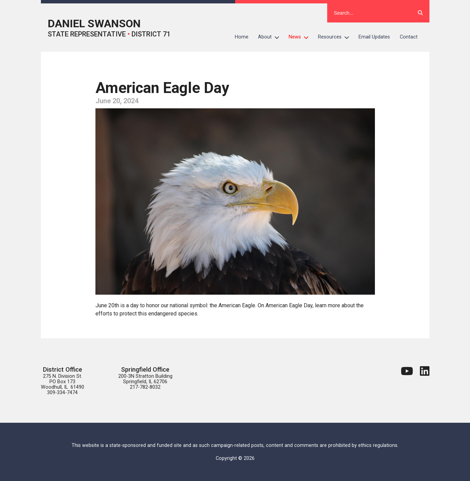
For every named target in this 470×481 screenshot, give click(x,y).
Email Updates (374, 37)
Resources (336, 37)
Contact (409, 37)
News (301, 37)
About (271, 37)
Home (241, 37)
